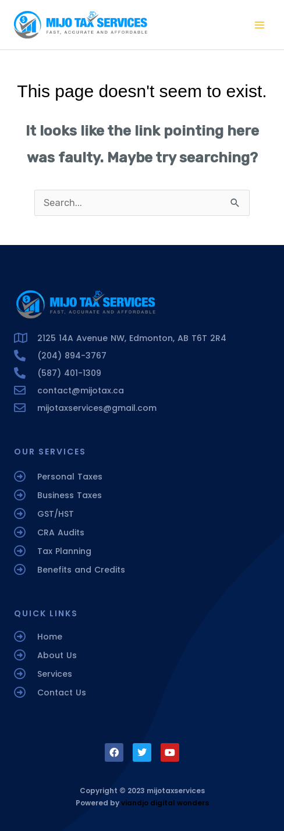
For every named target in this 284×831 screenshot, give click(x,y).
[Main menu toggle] (259, 25)
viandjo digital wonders (165, 803)
